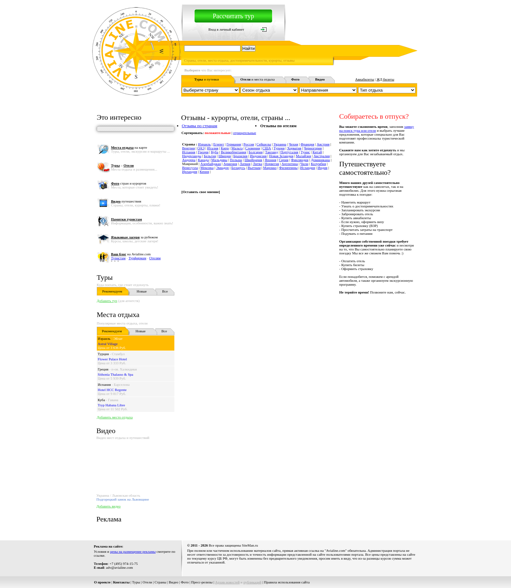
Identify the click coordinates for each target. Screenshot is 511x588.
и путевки (206, 79)
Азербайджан (210, 164)
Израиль (104, 338)
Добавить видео (108, 506)
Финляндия (299, 160)
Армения (230, 164)
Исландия (307, 168)
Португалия (289, 152)
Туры (105, 277)
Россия (248, 144)
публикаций (252, 582)
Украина (279, 144)
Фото (185, 582)
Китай (317, 152)
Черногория (313, 148)
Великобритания (233, 152)
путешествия (126, 201)
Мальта (237, 148)
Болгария (256, 152)
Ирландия (189, 171)
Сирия (283, 160)
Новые (142, 291)
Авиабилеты (364, 79)
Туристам (118, 258)
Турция (103, 354)
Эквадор (222, 168)
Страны (160, 582)
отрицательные (244, 133)
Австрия (323, 144)
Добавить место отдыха (115, 417)
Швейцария (253, 160)
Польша (236, 160)
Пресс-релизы (202, 582)
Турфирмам (137, 258)
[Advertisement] (298, 309)
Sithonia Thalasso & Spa (115, 374)
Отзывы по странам (199, 125)
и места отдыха (257, 79)
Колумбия (318, 164)
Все (165, 291)
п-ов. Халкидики (124, 369)
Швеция (224, 156)
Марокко (269, 168)
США (266, 148)
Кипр (225, 148)
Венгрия (188, 148)
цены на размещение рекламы (133, 551)
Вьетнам (254, 168)
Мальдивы (219, 160)
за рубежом (134, 237)
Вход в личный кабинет (226, 29)
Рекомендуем (112, 291)
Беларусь (238, 168)
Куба (101, 400)
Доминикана (320, 160)
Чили (304, 164)
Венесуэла (190, 168)
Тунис (305, 152)
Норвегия (272, 164)
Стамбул (118, 354)
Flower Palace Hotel (112, 359)
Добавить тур (107, 301)
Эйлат (118, 338)
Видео (173, 582)
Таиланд (271, 152)
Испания (104, 384)
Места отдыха (118, 314)
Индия (322, 168)
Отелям (155, 258)
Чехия (293, 144)
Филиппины (288, 168)
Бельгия (210, 156)
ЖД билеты (385, 79)
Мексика (206, 168)
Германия (233, 144)
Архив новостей (227, 582)
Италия (212, 148)
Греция (103, 369)
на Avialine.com (131, 254)
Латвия (245, 164)
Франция (307, 144)
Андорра (189, 160)
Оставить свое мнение (200, 192)
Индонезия (258, 156)
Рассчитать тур (233, 16)
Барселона (121, 384)
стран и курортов (128, 183)
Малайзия (303, 156)
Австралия (322, 156)
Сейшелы (263, 144)
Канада (203, 160)
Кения (204, 171)
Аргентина (290, 164)
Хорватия (294, 148)
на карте (129, 147)
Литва (257, 164)
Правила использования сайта (287, 582)
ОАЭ (201, 148)
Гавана (113, 400)
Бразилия (240, 156)
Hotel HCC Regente (112, 390)
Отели (147, 582)
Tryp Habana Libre (111, 405)
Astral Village (108, 344)
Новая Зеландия (281, 156)
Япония (270, 160)
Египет (218, 144)
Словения (252, 148)
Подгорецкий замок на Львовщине (122, 499)
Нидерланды (191, 156)
